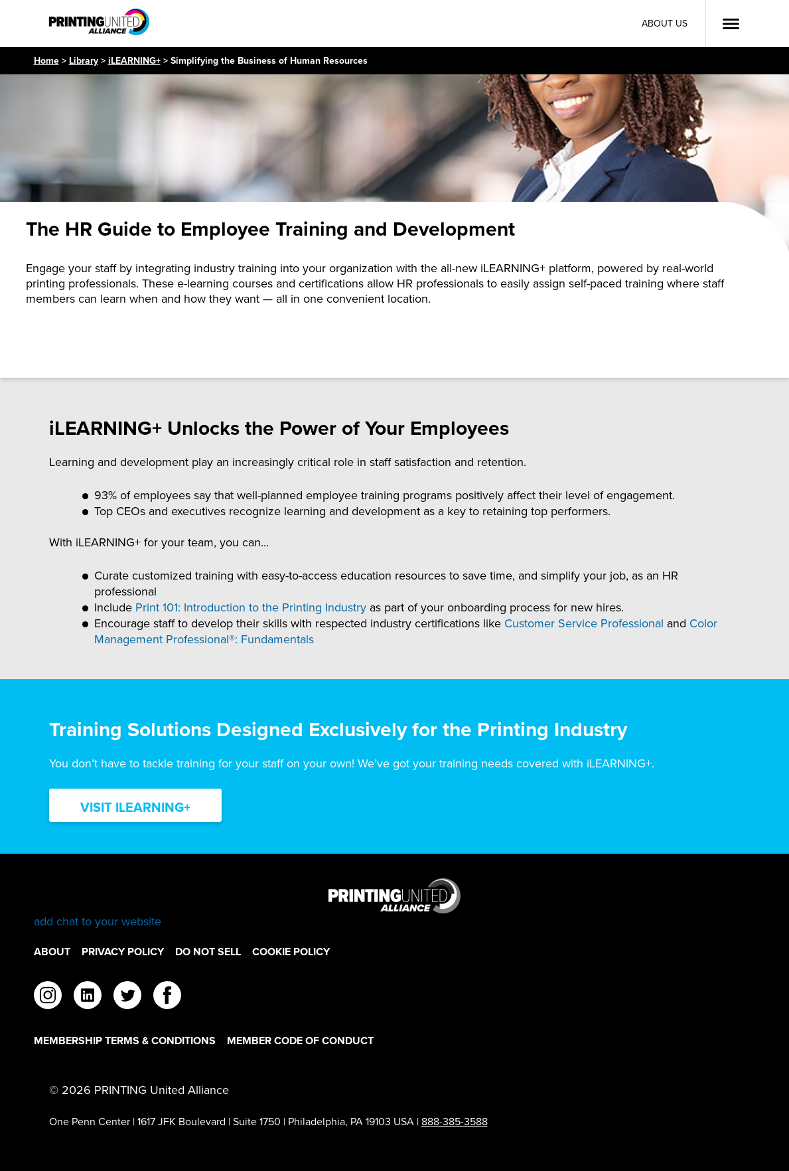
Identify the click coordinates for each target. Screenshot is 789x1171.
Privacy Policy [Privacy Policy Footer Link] (123, 951)
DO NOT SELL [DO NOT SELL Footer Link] (208, 951)
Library (83, 61)
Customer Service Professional (584, 623)
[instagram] (48, 997)
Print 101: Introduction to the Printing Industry (250, 607)
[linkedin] (88, 997)
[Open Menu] (731, 24)
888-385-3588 (454, 1121)
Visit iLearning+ (135, 807)
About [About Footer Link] (52, 951)
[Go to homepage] (395, 903)
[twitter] (127, 997)
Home (46, 61)
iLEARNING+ (134, 61)
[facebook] (167, 997)
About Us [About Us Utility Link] (664, 23)
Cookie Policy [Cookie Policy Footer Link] (291, 951)
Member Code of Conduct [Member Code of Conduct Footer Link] (300, 1040)
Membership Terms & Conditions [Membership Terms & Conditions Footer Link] (125, 1040)
